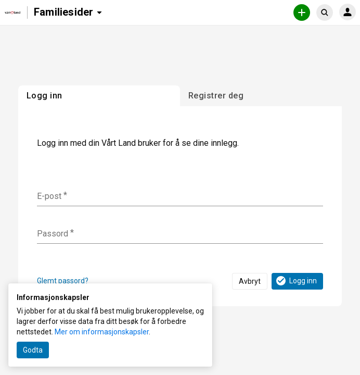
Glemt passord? (62, 281)
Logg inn (296, 280)
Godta (33, 350)
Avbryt (250, 281)
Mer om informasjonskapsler (102, 332)
